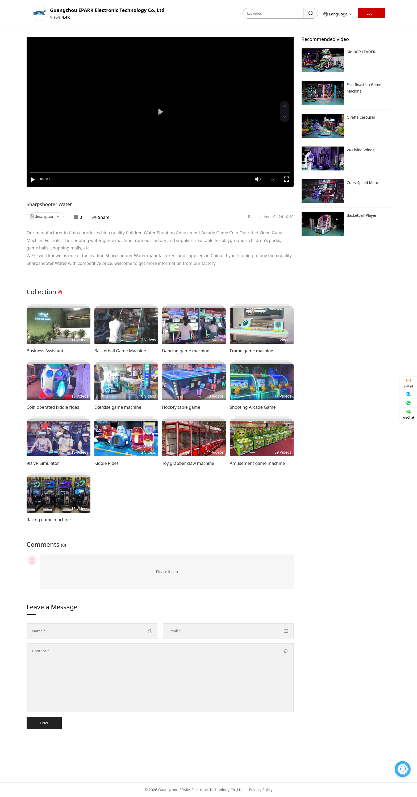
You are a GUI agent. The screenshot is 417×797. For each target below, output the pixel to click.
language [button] (337, 13)
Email (174, 630)
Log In (371, 13)
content (40, 650)
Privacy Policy (260, 789)
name (39, 630)
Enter (44, 723)
